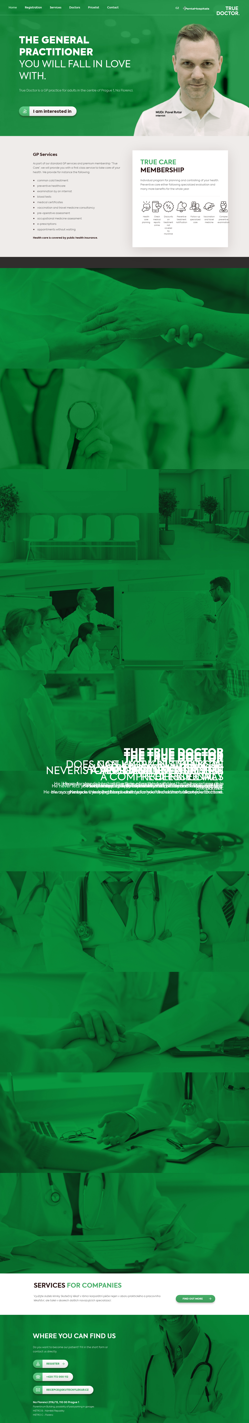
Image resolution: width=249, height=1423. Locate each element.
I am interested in (52, 112)
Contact (113, 7)
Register (52, 1364)
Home (13, 7)
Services (57, 7)
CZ (177, 8)
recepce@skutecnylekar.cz (67, 1390)
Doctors (74, 7)
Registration (33, 7)
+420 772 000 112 (57, 1377)
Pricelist (93, 7)
